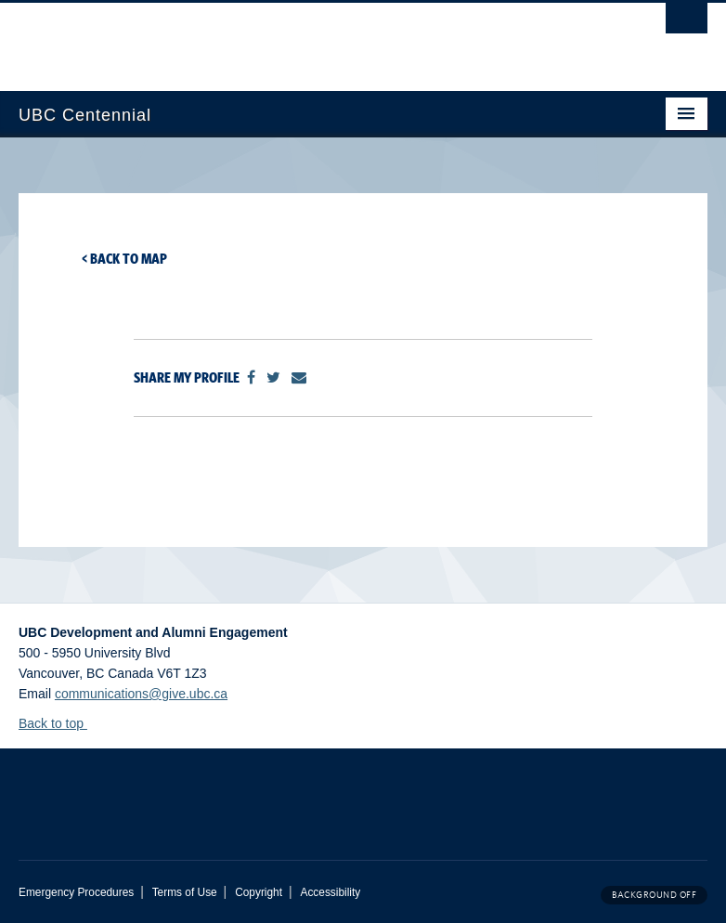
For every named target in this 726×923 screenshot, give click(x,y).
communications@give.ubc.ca (141, 693)
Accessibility (330, 892)
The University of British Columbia (311, 38)
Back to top (60, 723)
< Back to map (124, 258)
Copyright (258, 892)
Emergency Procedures (76, 892)
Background (654, 895)
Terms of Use (184, 892)
